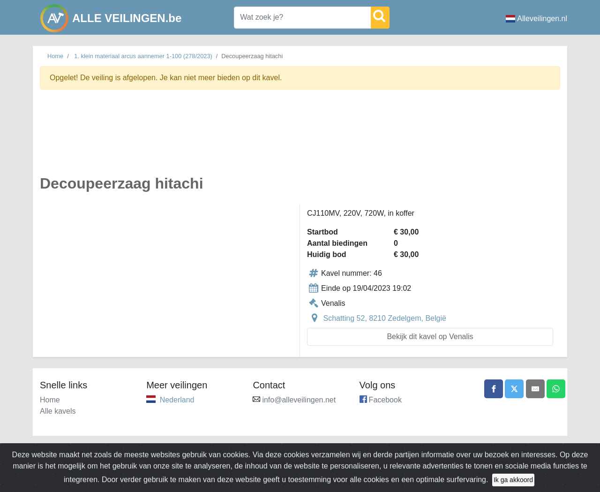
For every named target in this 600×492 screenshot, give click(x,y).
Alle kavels (57, 411)
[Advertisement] (300, 137)
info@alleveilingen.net (299, 400)
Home (55, 56)
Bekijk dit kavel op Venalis (430, 337)
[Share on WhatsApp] (556, 388)
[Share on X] (514, 388)
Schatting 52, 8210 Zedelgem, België (384, 318)
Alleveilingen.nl (536, 19)
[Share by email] (535, 388)
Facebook (385, 400)
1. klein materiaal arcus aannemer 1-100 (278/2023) (143, 56)
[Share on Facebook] (493, 388)
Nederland (177, 400)
